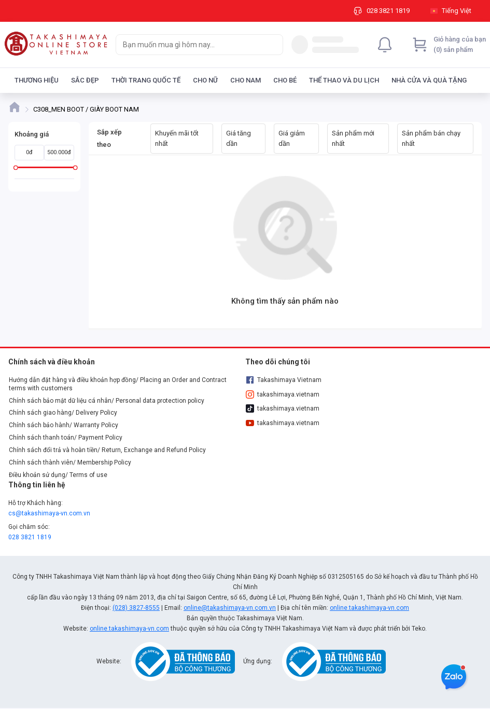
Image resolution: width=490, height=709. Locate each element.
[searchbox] (190, 44)
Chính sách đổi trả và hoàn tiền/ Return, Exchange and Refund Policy (107, 450)
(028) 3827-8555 (136, 607)
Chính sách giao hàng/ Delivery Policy (63, 412)
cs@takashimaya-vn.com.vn (49, 513)
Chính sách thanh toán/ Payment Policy (65, 437)
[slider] (15, 167)
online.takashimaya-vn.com (369, 607)
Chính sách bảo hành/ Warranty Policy (63, 425)
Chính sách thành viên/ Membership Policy (70, 462)
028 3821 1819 (29, 537)
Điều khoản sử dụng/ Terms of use (58, 475)
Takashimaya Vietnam (283, 380)
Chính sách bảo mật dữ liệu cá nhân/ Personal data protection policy (106, 400)
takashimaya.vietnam (282, 394)
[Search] (272, 44)
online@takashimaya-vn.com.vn (230, 607)
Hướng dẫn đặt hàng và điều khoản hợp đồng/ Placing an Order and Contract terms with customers (118, 384)
